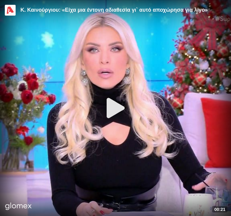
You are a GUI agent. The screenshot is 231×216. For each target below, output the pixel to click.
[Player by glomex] (18, 207)
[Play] (116, 108)
